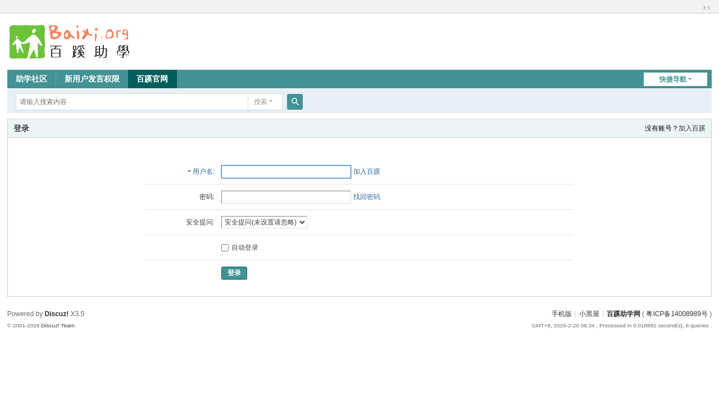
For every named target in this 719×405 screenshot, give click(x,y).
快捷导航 (672, 79)
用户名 (203, 172)
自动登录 (239, 247)
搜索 (260, 102)
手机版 (562, 314)
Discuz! (57, 314)
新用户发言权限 (92, 78)
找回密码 (366, 197)
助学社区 (31, 78)
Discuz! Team (58, 325)
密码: (207, 197)
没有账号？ (662, 128)
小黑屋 (589, 314)
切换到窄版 (707, 8)
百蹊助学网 (623, 314)
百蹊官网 (152, 78)
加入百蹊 (692, 128)
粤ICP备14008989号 (676, 314)
